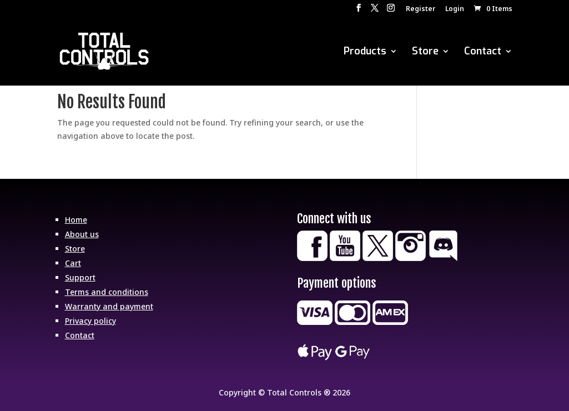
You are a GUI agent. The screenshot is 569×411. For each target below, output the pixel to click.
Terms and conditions (106, 292)
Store (425, 52)
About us (82, 234)
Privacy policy (90, 320)
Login (454, 9)
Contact (482, 52)
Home (76, 219)
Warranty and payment (109, 306)
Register (420, 9)
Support (80, 277)
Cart (73, 263)
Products (365, 52)
